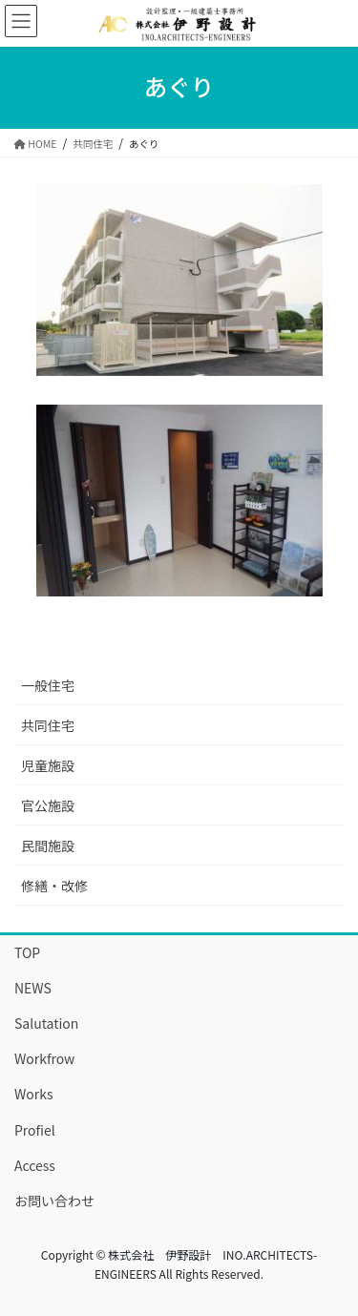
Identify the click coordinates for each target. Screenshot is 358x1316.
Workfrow (44, 1058)
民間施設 (47, 845)
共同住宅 (47, 725)
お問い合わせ (54, 1200)
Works (33, 1093)
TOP (27, 952)
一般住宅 (47, 685)
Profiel (34, 1129)
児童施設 (47, 765)
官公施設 (47, 805)
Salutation (46, 1023)
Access (34, 1165)
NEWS (33, 987)
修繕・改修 (54, 885)
